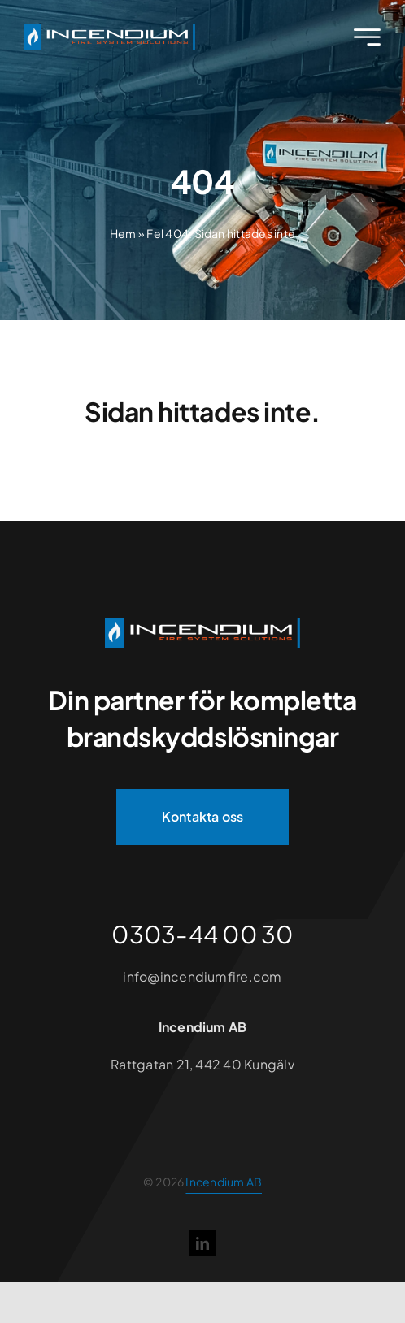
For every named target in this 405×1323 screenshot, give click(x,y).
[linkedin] (202, 1243)
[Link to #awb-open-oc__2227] (367, 37)
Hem (123, 233)
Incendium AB (223, 1181)
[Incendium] (202, 624)
